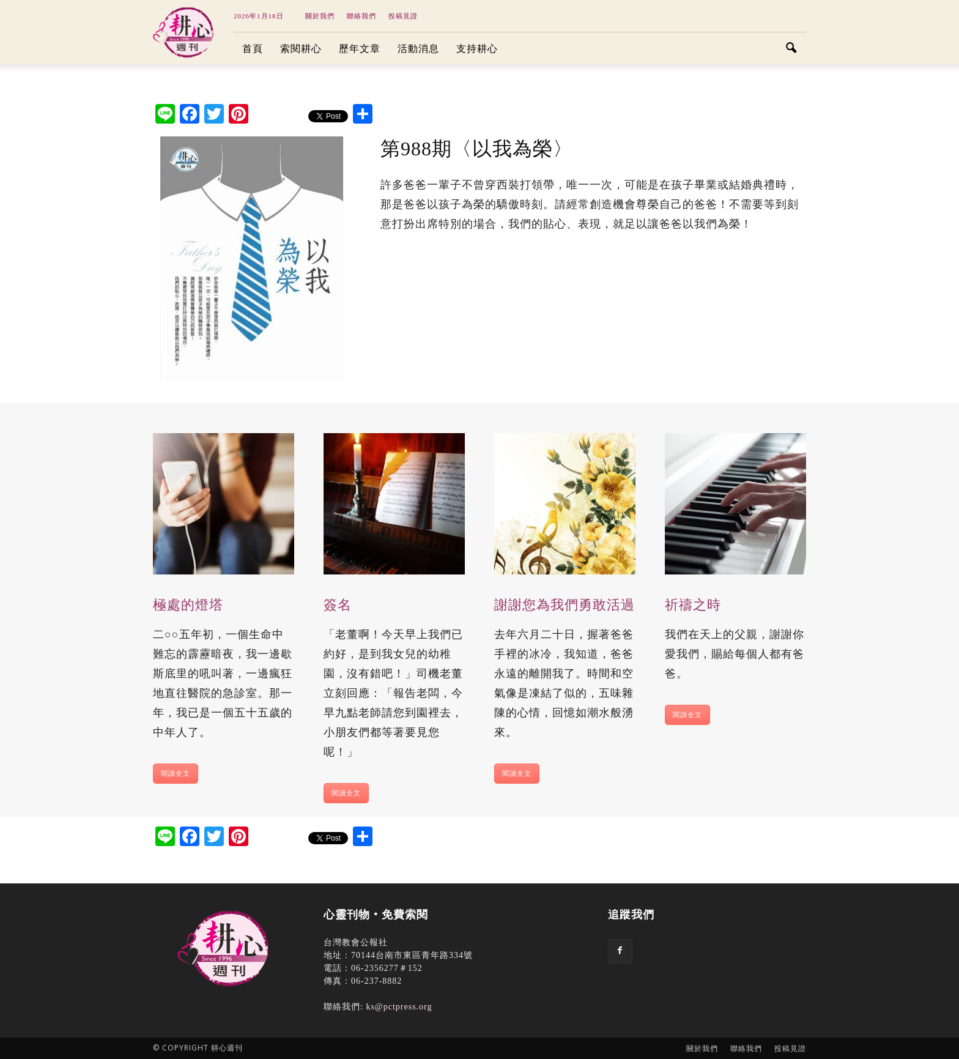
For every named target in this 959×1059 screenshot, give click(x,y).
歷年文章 (359, 48)
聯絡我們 (361, 16)
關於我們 (320, 16)
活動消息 (418, 48)
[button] (791, 49)
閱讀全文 (175, 773)
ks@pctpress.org (399, 1006)
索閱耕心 (301, 48)
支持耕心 (477, 48)
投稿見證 (403, 16)
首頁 (252, 48)
